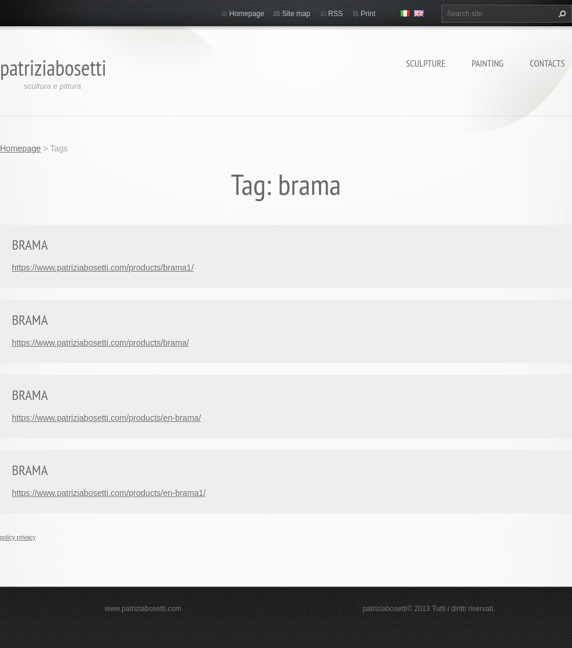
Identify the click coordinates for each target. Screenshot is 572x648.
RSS (335, 14)
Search (561, 14)
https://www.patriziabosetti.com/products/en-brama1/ (109, 493)
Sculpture (425, 63)
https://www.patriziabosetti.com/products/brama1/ (103, 267)
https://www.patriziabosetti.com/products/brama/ (100, 343)
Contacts (547, 63)
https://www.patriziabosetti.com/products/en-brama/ (106, 418)
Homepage (247, 14)
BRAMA (30, 244)
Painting (488, 63)
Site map (296, 14)
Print (367, 14)
